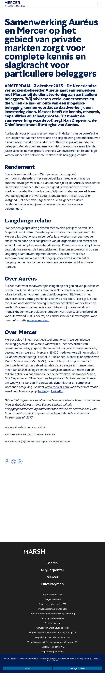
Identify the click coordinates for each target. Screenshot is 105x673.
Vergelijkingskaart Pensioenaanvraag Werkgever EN (52, 642)
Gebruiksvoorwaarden (52, 594)
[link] (7, 461)
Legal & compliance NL (53, 646)
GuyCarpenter (52, 570)
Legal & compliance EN (52, 651)
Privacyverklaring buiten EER (52, 604)
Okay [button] (27, 668)
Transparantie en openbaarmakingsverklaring (52, 613)
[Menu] (99, 4)
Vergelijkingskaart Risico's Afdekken (52, 637)
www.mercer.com (57, 387)
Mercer (52, 577)
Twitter (42, 391)
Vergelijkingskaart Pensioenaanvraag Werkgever (52, 632)
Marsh (52, 563)
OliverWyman (52, 584)
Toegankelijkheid (52, 599)
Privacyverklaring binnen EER (52, 608)
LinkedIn (57, 391)
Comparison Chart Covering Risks (52, 627)
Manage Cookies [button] (78, 668)
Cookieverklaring (52, 623)
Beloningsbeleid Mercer (52, 618)
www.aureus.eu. (38, 320)
